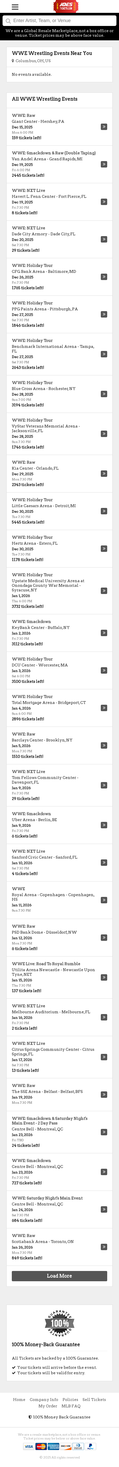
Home (19, 1399)
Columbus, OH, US (31, 61)
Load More (59, 1276)
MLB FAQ (71, 1406)
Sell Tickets (94, 1399)
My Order (47, 1406)
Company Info (44, 1399)
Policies (70, 1399)
